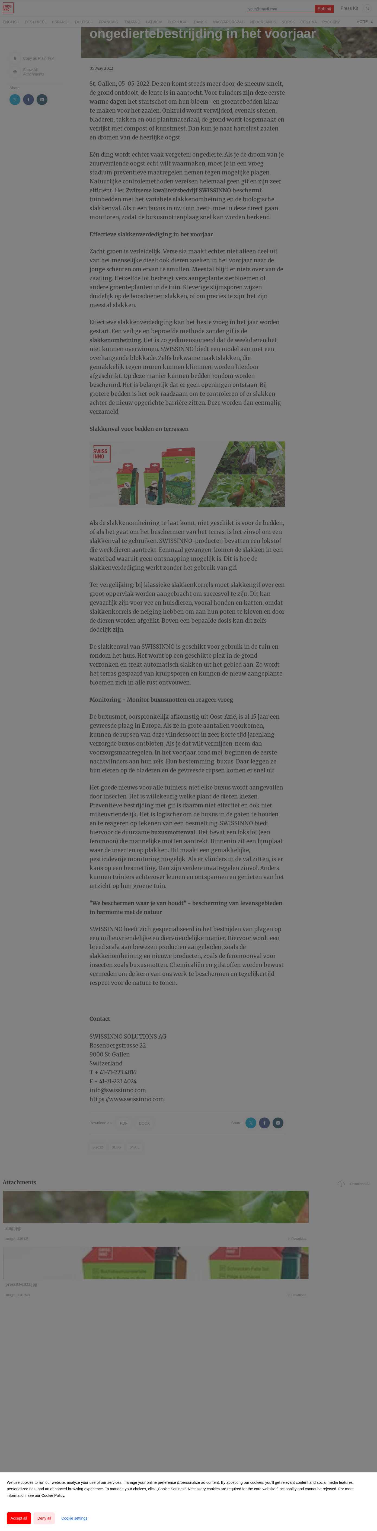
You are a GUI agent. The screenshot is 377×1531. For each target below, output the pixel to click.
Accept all (19, 1518)
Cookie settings (74, 1518)
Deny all (44, 1518)
